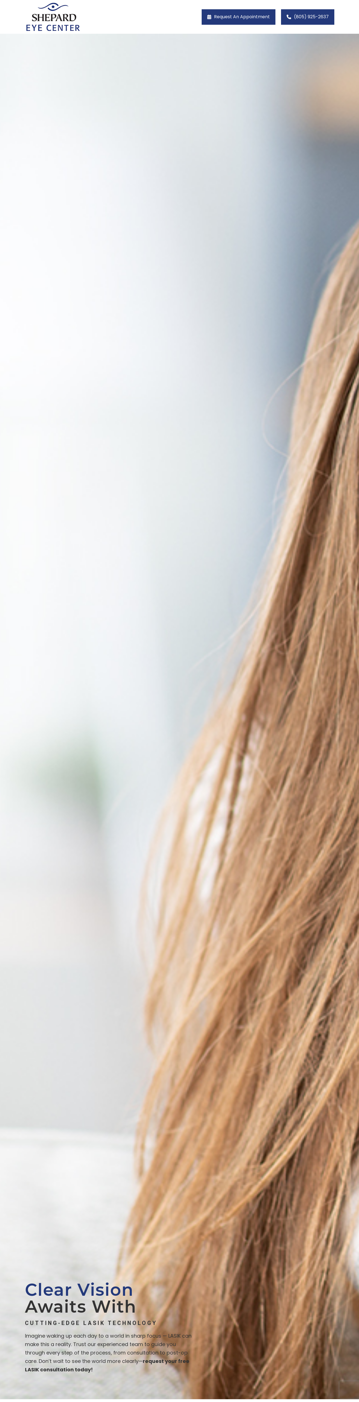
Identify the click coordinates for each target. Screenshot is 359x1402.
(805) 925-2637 (311, 16)
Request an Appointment (242, 16)
